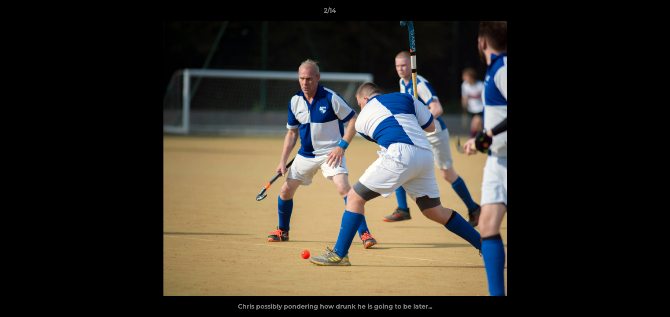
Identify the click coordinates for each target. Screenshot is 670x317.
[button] (633, 13)
